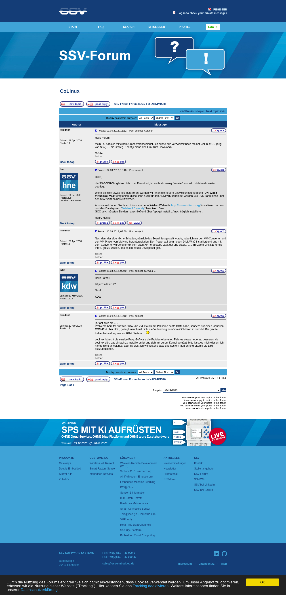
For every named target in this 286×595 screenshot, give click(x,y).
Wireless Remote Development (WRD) (138, 465)
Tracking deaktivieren (151, 586)
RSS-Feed (170, 479)
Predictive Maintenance (134, 503)
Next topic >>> (215, 111)
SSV (197, 457)
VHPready (126, 519)
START (73, 27)
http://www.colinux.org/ (185, 205)
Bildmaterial (171, 474)
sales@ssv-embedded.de (118, 563)
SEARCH (129, 27)
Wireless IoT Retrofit (102, 463)
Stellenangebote (204, 468)
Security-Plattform (130, 530)
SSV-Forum (201, 474)
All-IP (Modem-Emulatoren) (136, 476)
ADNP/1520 (158, 104)
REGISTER (217, 9)
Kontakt (198, 463)
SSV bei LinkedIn (204, 484)
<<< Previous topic (192, 111)
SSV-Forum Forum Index (129, 104)
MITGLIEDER (157, 27)
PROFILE (184, 27)
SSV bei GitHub (203, 490)
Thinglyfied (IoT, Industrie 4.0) (138, 514)
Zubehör (64, 479)
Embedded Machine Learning (137, 482)
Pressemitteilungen (175, 463)
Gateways (65, 463)
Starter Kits (65, 474)
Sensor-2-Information (132, 492)
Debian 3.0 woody (133, 208)
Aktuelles (172, 457)
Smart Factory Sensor (103, 468)
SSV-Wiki (199, 479)
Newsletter (170, 468)
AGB (224, 563)
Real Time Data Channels (135, 524)
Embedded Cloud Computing (137, 535)
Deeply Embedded (70, 468)
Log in (213, 27)
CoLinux (70, 91)
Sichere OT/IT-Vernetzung (135, 471)
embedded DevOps (101, 474)
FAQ (101, 27)
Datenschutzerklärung (39, 590)
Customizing (99, 457)
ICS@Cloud (127, 487)
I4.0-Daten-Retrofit (131, 498)
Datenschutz (206, 563)
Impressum (184, 563)
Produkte (66, 457)
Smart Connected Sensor (135, 508)
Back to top (67, 162)
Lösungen (127, 457)
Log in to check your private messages (200, 13)
